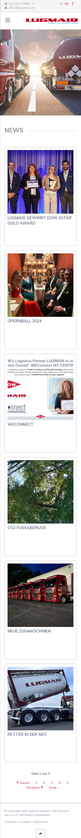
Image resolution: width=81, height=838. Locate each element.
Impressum (40, 821)
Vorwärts (33, 787)
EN (66, 3)
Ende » (54, 787)
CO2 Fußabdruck (27, 527)
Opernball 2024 (25, 321)
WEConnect (20, 424)
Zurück (24, 783)
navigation (8, 20)
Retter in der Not (27, 734)
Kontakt (25, 821)
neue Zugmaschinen (29, 631)
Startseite (11, 821)
